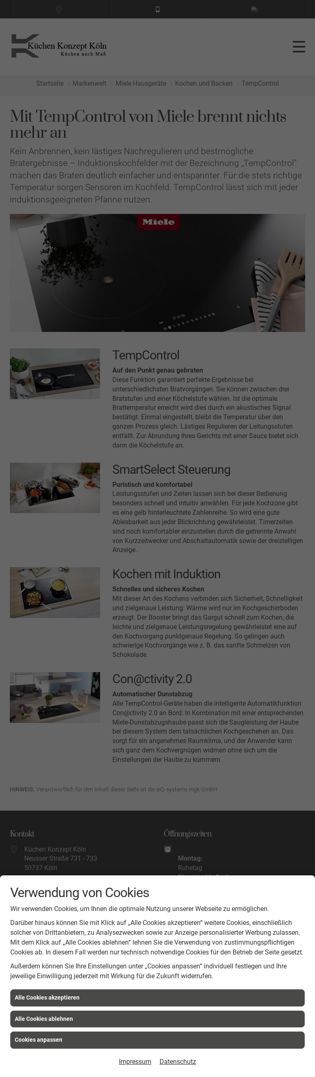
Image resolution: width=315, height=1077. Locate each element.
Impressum (135, 1062)
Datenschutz (178, 1062)
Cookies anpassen (38, 1039)
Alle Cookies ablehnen (44, 1019)
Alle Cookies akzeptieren (47, 997)
